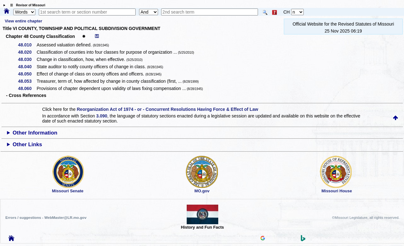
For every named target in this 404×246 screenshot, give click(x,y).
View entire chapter (23, 21)
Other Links (27, 144)
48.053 (27, 81)
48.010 (27, 44)
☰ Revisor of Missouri (26, 5)
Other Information (35, 133)
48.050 (27, 73)
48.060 (27, 88)
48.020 (27, 52)
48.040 (27, 66)
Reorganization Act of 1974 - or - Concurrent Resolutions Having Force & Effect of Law (167, 109)
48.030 (27, 59)
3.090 (101, 115)
